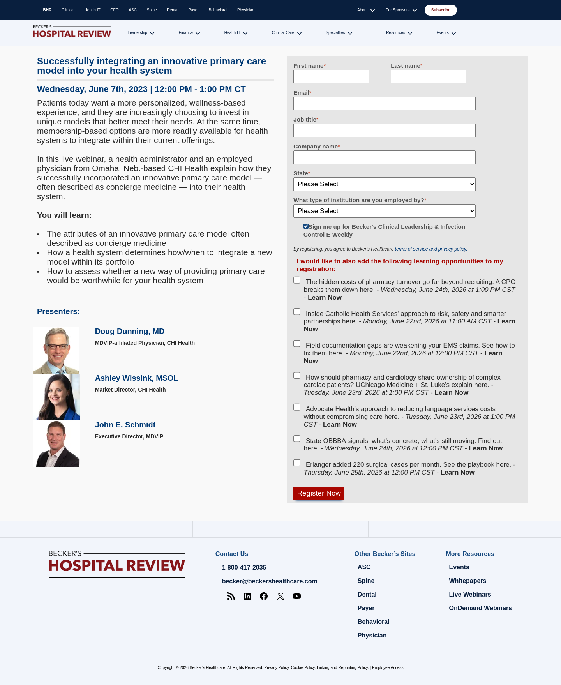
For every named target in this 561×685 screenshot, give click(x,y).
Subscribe (440, 10)
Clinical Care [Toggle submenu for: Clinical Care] (283, 32)
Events (459, 567)
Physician (245, 10)
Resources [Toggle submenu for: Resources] (395, 32)
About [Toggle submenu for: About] (362, 10)
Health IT (92, 10)
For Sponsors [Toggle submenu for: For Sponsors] (397, 10)
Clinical (68, 10)
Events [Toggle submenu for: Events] (443, 32)
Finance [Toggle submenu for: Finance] (186, 32)
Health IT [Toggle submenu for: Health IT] (232, 32)
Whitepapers (467, 580)
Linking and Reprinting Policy (342, 668)
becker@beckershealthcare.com (270, 581)
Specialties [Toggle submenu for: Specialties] (335, 32)
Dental (172, 10)
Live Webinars (470, 594)
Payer (193, 10)
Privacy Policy (276, 668)
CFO (114, 10)
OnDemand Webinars (480, 608)
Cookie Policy (303, 668)
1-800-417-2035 (244, 567)
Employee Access (387, 668)
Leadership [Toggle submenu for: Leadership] (137, 32)
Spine (152, 10)
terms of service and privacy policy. (431, 249)
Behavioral (217, 10)
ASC (133, 10)
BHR (47, 10)
